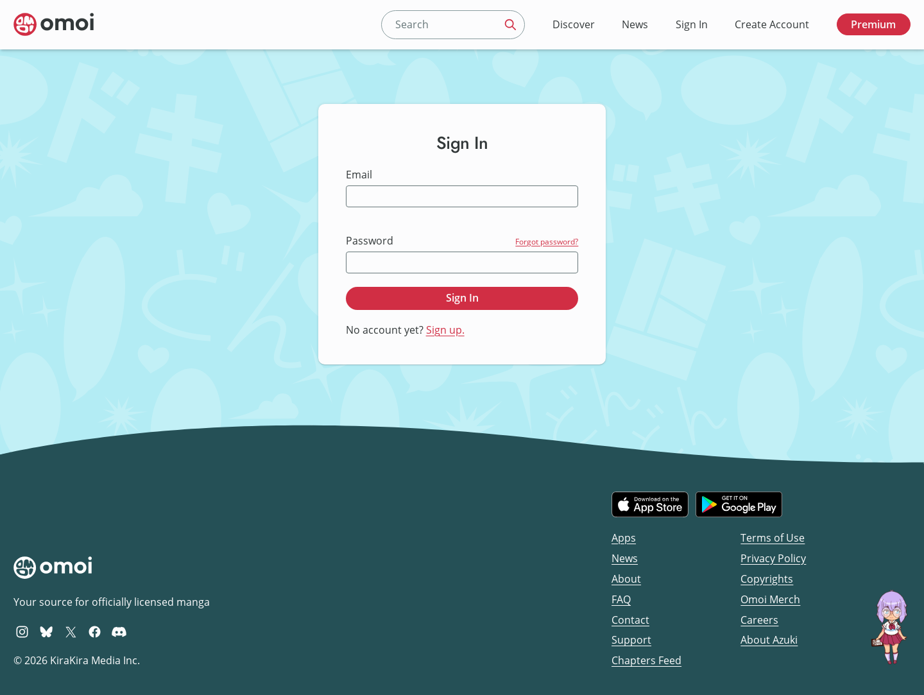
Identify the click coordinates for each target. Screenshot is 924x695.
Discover (573, 24)
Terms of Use (772, 538)
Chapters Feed (646, 660)
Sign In (692, 24)
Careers (759, 620)
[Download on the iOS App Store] (650, 504)
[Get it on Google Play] (739, 504)
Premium (873, 24)
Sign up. (445, 330)
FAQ (621, 599)
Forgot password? (546, 241)
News (635, 24)
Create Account (772, 24)
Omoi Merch (770, 599)
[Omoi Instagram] (22, 631)
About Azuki (769, 640)
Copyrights (766, 579)
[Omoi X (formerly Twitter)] (71, 631)
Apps (624, 538)
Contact (630, 620)
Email (359, 175)
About (626, 579)
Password (369, 241)
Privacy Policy (773, 558)
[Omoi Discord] (119, 631)
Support (631, 640)
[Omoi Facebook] (94, 631)
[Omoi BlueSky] (46, 631)
